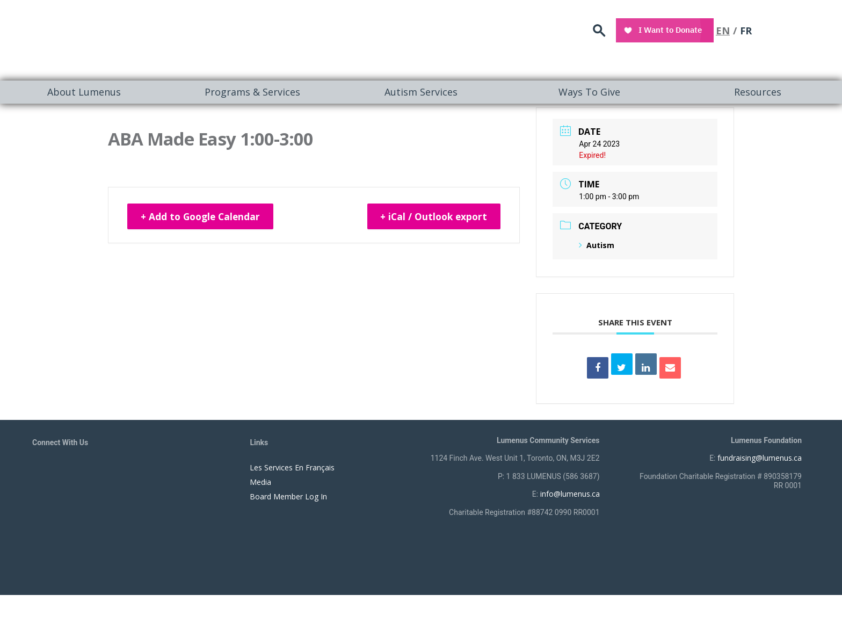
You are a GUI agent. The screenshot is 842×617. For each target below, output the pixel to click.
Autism (596, 245)
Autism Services (421, 91)
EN (783, 29)
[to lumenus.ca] (146, 38)
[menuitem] (84, 92)
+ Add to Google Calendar (204, 216)
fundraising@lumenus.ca (759, 458)
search (661, 30)
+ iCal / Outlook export (430, 216)
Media (260, 482)
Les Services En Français (292, 467)
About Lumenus (84, 91)
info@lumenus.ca (570, 494)
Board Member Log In (288, 496)
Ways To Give (589, 91)
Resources (757, 91)
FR (806, 29)
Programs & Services (252, 91)
